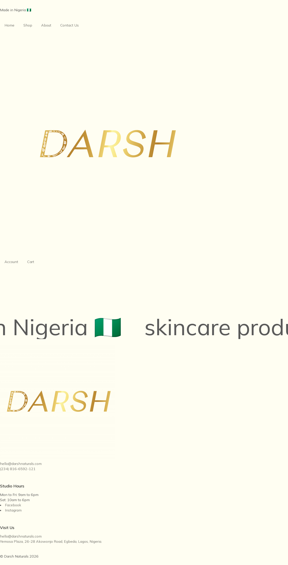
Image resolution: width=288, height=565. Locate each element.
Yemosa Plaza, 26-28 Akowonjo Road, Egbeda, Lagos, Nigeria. (51, 541)
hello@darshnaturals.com (21, 463)
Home (9, 25)
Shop (27, 25)
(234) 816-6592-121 (18, 469)
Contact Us (69, 25)
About (46, 25)
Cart (30, 261)
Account (11, 261)
